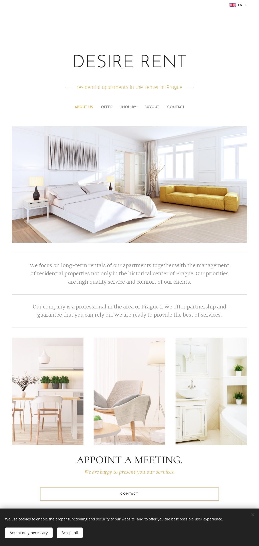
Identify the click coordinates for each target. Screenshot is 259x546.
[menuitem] (115, 107)
